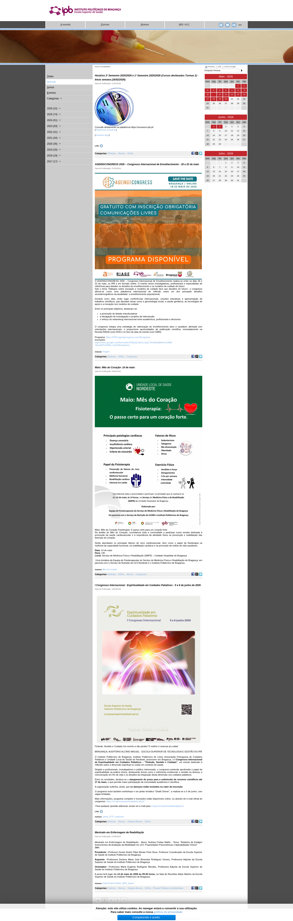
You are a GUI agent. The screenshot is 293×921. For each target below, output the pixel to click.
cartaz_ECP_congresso (113, 817)
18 (214, 99)
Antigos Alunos (135, 821)
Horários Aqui (102, 135)
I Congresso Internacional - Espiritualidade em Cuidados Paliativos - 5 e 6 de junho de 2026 (148, 585)
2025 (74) (54, 114)
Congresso (131, 356)
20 (226, 99)
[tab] (209, 67)
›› (124, 900)
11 (214, 94)
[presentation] (209, 67)
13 (226, 94)
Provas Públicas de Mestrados (168, 888)
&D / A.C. (184, 24)
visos (50, 87)
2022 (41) (54, 132)
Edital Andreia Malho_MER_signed (118, 883)
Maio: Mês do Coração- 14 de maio (115, 367)
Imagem (106, 352)
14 (232, 94)
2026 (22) (54, 108)
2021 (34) (54, 138)
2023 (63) (54, 126)
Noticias (112, 153)
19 (220, 99)
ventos (51, 92)
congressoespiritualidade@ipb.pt (167, 806)
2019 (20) (54, 149)
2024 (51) (54, 120)
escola (65, 24)
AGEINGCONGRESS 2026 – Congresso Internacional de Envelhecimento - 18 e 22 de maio (147, 164)
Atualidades (105, 67)
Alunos (122, 153)
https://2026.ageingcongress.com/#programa (128, 337)
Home (97, 67)
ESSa (130, 153)
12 (220, 94)
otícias (51, 81)
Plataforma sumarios (106, 130)
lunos (145, 24)
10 (208, 94)
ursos (105, 24)
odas (50, 76)
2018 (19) (54, 155)
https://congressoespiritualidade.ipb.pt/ (125, 801)
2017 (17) (54, 161)
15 (238, 94)
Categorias (55, 98)
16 (244, 94)
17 (208, 99)
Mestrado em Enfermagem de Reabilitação (119, 832)
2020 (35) (54, 143)
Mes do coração (110, 569)
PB (240, 25)
